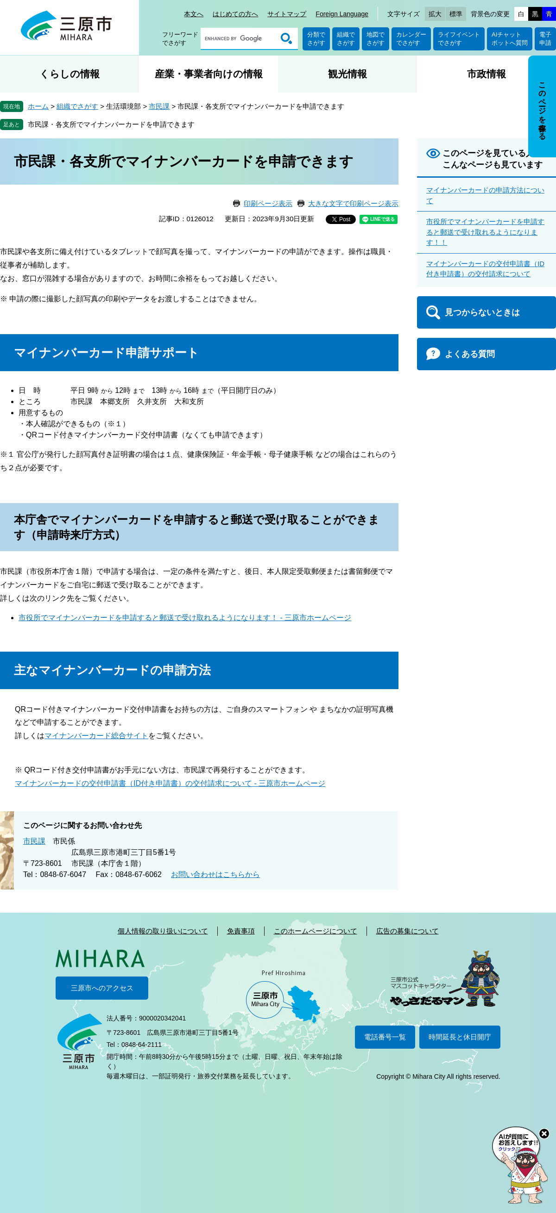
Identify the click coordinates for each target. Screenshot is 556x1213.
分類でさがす (316, 38)
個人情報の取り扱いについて (163, 931)
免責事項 (241, 931)
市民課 (159, 106)
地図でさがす (375, 38)
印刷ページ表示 (268, 203)
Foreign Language (342, 14)
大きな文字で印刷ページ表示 (353, 203)
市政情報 (486, 73)
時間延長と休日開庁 (460, 1037)
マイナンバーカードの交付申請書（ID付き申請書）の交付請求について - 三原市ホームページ (170, 783)
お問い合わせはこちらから (215, 874)
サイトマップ (286, 14)
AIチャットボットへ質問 (510, 38)
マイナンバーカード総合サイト (96, 736)
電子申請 (545, 38)
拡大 (435, 14)
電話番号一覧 (385, 1037)
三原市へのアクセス (102, 988)
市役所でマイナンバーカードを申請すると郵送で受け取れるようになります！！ (485, 232)
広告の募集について (407, 931)
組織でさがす (346, 38)
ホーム (38, 106)
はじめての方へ (235, 14)
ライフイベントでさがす (459, 38)
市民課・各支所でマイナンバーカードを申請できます (111, 124)
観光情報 (347, 73)
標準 (455, 14)
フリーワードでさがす (180, 38)
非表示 (550, 56)
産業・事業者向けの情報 (209, 73)
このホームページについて (315, 931)
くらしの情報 (69, 73)
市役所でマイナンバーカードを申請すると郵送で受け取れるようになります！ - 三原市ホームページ (185, 618)
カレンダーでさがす (411, 38)
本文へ (193, 14)
